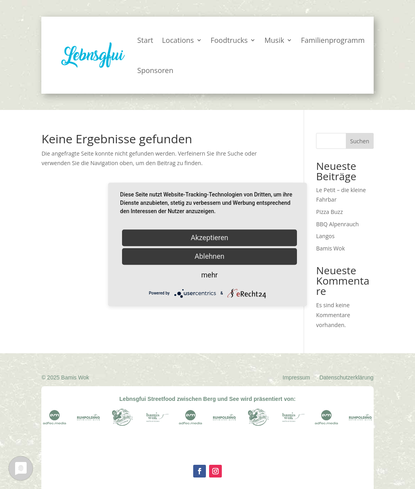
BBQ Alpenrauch (337, 224)
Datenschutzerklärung (346, 377)
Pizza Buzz (329, 212)
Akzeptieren (210, 237)
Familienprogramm (333, 40)
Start (145, 40)
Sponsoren (155, 70)
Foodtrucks (229, 40)
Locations (178, 40)
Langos (325, 236)
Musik (274, 40)
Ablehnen (209, 256)
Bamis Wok (330, 248)
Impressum (296, 377)
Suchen (359, 141)
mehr (209, 275)
